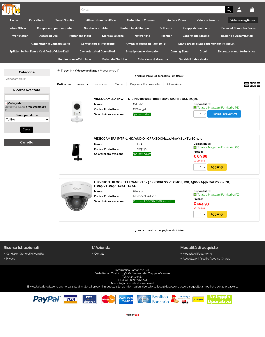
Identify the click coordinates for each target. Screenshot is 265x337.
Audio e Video (176, 20)
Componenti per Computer (55, 28)
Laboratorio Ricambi (196, 36)
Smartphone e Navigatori (143, 51)
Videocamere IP (16, 79)
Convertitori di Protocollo (98, 43)
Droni (203, 51)
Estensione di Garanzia (153, 59)
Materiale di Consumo (141, 20)
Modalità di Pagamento (197, 253)
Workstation (20, 36)
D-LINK (138, 104)
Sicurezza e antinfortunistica (236, 51)
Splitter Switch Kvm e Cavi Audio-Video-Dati (39, 51)
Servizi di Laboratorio (193, 59)
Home (14, 20)
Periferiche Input (80, 36)
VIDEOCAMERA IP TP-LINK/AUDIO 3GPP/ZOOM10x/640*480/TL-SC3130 (148, 138)
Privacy (10, 258)
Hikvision (138, 191)
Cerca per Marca (27, 115)
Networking (142, 36)
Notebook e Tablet (96, 28)
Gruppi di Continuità (196, 28)
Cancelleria (36, 20)
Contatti (99, 253)
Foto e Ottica (17, 28)
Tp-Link (138, 144)
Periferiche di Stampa (134, 28)
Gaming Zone (179, 51)
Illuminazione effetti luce (74, 59)
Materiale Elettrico (114, 59)
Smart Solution (65, 20)
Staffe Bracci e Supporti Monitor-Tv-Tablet (206, 43)
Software (166, 28)
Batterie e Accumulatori (237, 36)
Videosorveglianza (242, 20)
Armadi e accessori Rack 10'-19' (146, 43)
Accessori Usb (48, 36)
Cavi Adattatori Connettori (97, 51)
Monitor (166, 36)
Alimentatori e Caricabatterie (50, 43)
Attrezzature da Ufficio (101, 20)
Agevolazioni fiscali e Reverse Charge (206, 258)
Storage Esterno (113, 36)
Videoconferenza (208, 20)
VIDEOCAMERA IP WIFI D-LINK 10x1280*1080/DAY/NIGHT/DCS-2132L (146, 99)
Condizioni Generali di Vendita (25, 253)
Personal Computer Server (239, 28)
